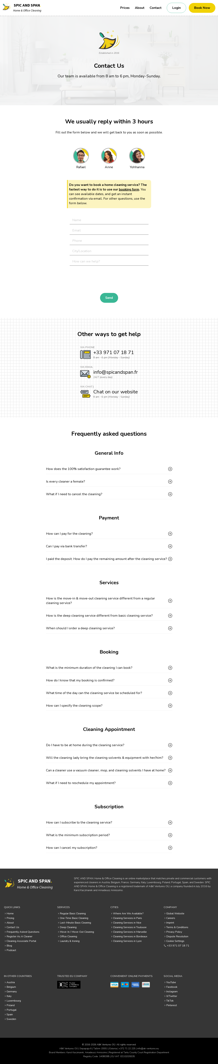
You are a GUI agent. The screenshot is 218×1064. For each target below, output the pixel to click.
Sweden (11, 1019)
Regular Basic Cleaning (73, 913)
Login (176, 8)
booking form (129, 189)
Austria (11, 982)
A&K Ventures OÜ (106, 1044)
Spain (10, 1014)
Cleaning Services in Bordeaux (130, 936)
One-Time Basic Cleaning (74, 918)
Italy (9, 996)
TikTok (170, 1000)
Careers (170, 918)
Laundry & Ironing (70, 941)
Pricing (10, 918)
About (139, 8)
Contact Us (13, 927)
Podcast (11, 950)
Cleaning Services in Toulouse (130, 927)
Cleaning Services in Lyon (127, 941)
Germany (12, 991)
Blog (9, 945)
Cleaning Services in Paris (127, 918)
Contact (155, 8)
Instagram (172, 991)
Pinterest (171, 1005)
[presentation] (95, 279)
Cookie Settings (175, 941)
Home (10, 913)
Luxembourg (14, 1000)
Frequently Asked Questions (23, 932)
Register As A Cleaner (19, 936)
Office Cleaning (68, 936)
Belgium (11, 987)
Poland (11, 1005)
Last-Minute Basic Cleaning (75, 922)
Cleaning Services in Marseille (130, 932)
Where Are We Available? (128, 913)
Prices (125, 8)
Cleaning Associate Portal (21, 941)
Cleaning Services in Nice (127, 922)
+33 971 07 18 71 (113, 352)
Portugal (11, 1010)
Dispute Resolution (177, 936)
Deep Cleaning (68, 927)
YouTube (171, 982)
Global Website (175, 913)
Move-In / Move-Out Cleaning (77, 932)
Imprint (170, 922)
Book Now (202, 8)
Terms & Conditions (177, 927)
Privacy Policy (174, 932)
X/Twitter (171, 996)
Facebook (171, 987)
